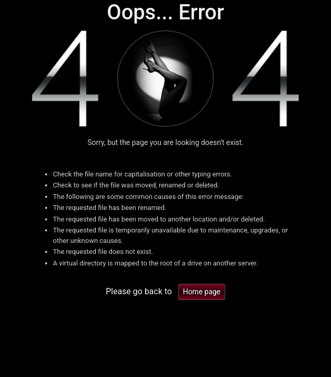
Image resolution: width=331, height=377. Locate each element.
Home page (201, 291)
